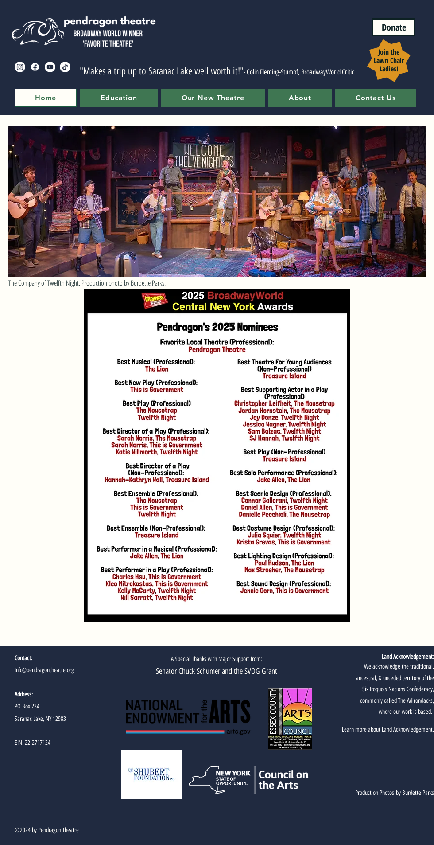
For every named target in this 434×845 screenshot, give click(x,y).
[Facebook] (35, 67)
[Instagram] (20, 67)
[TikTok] (65, 67)
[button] (118, 98)
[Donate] (393, 27)
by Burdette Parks (414, 793)
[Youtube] (50, 67)
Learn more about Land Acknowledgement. (388, 729)
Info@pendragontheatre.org (44, 670)
